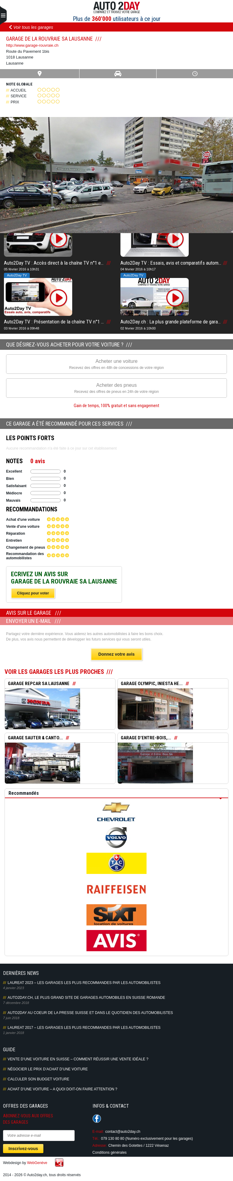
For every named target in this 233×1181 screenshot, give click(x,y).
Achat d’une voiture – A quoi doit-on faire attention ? (62, 1089)
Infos (117, 73)
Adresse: (100, 1145)
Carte (39, 73)
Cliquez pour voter (33, 593)
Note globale (19, 84)
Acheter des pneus (116, 388)
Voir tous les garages (33, 27)
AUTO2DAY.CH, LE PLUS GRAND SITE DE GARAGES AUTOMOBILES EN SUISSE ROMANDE (86, 997)
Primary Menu (3, 15)
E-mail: (98, 1131)
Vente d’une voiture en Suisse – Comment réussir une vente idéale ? (78, 1059)
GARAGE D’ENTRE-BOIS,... (146, 738)
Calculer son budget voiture (38, 1079)
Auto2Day (116, 8)
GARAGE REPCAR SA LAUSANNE (38, 683)
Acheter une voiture (116, 364)
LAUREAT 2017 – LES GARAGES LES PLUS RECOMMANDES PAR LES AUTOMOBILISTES (84, 1027)
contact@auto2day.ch (122, 1131)
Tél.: (96, 1138)
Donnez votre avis (116, 654)
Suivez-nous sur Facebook (97, 1118)
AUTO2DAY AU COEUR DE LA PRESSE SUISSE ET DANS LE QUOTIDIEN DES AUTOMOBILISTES (90, 1013)
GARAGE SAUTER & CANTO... (35, 738)
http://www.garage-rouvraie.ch (32, 45)
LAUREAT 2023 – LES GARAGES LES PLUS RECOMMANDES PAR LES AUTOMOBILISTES (84, 983)
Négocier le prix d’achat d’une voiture (48, 1069)
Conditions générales (110, 1152)
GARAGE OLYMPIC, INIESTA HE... (152, 683)
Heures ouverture (194, 73)
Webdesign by (25, 1163)
